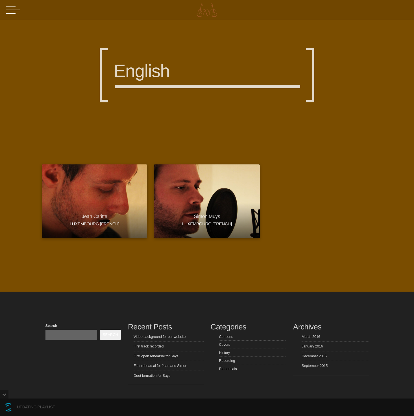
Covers (224, 344)
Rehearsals (228, 369)
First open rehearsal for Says (156, 356)
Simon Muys (207, 216)
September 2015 (315, 366)
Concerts (226, 336)
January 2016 (312, 346)
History (224, 353)
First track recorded (149, 346)
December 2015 (314, 356)
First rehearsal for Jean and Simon (160, 366)
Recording (227, 360)
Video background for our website (160, 336)
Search (51, 325)
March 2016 (311, 336)
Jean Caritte (94, 216)
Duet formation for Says (152, 375)
